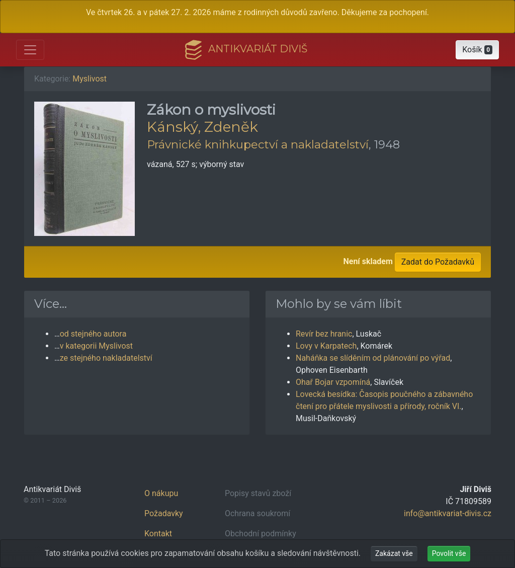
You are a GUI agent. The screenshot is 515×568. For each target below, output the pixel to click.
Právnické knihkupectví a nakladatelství (258, 144)
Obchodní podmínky (260, 533)
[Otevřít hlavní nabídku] (30, 50)
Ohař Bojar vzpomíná (333, 382)
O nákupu (161, 493)
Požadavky (163, 513)
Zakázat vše (394, 553)
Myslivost (89, 79)
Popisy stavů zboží (258, 493)
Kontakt (158, 533)
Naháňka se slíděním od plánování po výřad (373, 358)
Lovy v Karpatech (326, 346)
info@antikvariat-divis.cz (447, 513)
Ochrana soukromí (257, 513)
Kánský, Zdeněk (202, 126)
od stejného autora (93, 334)
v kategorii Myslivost (96, 346)
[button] (477, 49)
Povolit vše (449, 553)
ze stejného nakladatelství (106, 358)
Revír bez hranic (324, 334)
